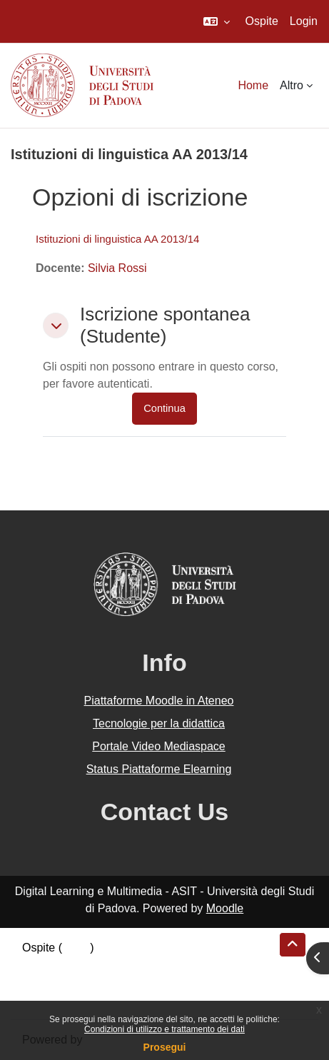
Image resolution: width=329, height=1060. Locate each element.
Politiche (43, 982)
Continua (164, 408)
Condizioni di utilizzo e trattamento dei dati (164, 1029)
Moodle (224, 908)
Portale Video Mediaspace (159, 746)
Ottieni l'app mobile (70, 999)
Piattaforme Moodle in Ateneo (159, 701)
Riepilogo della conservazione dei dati (118, 965)
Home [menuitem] (253, 85)
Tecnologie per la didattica (159, 723)
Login (304, 21)
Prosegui (164, 1047)
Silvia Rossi (117, 268)
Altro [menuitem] (291, 85)
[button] (216, 21)
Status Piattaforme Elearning (159, 769)
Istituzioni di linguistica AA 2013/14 (117, 239)
